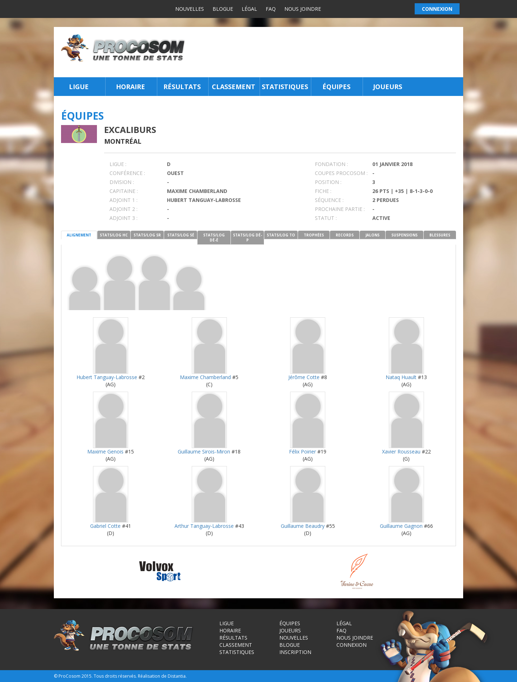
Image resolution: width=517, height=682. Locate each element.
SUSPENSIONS (404, 235)
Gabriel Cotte (105, 525)
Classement (233, 86)
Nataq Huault (401, 377)
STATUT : (326, 218)
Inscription (295, 652)
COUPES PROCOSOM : (341, 173)
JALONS (372, 235)
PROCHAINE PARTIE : (340, 209)
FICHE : (323, 191)
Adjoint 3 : (124, 218)
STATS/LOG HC (114, 235)
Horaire (130, 86)
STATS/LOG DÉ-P (247, 237)
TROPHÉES (314, 235)
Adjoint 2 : (124, 209)
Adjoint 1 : (124, 200)
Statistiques (285, 86)
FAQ (271, 8)
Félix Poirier (302, 451)
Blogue (223, 8)
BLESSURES (439, 235)
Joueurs (387, 86)
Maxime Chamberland (205, 377)
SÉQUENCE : (329, 200)
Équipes (336, 86)
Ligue (79, 86)
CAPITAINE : (124, 191)
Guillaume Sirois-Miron (204, 451)
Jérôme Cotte (304, 377)
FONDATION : (331, 164)
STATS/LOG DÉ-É (214, 237)
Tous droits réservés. (115, 676)
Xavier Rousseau (401, 451)
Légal (249, 8)
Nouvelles (189, 8)
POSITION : (328, 182)
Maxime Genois (105, 451)
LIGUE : (118, 164)
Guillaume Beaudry (303, 525)
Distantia (177, 676)
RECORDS (345, 235)
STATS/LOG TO (281, 235)
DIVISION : (122, 182)
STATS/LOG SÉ (180, 235)
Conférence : (127, 173)
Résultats (182, 86)
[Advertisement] (326, 52)
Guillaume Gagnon (401, 525)
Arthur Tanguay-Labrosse (204, 525)
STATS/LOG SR (147, 235)
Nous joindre (302, 8)
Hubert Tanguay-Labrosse (106, 377)
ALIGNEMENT (79, 235)
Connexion (351, 644)
